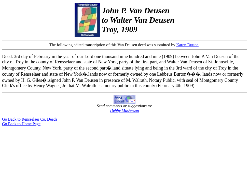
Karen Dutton (187, 45)
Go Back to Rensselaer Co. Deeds (29, 119)
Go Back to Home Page (21, 124)
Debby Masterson (124, 110)
